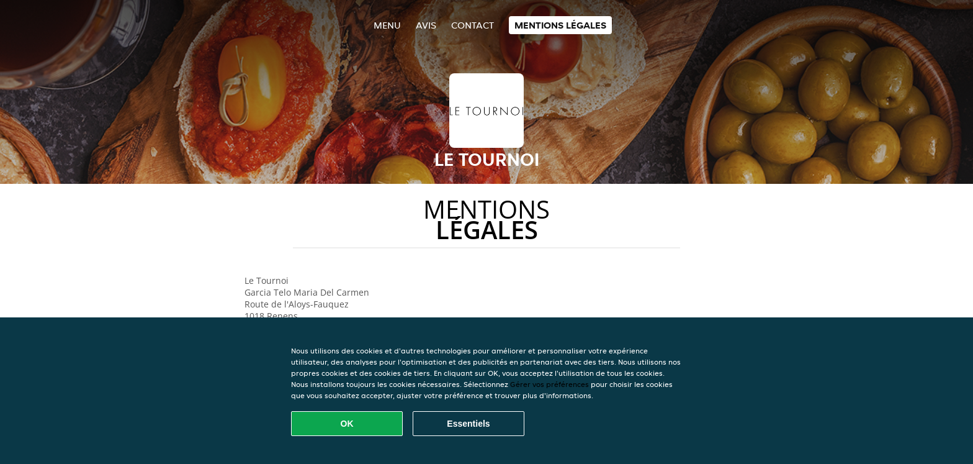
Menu (387, 25)
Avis (426, 25)
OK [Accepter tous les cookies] (347, 424)
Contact (472, 25)
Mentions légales (560, 25)
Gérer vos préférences (549, 384)
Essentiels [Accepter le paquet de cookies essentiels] (468, 424)
